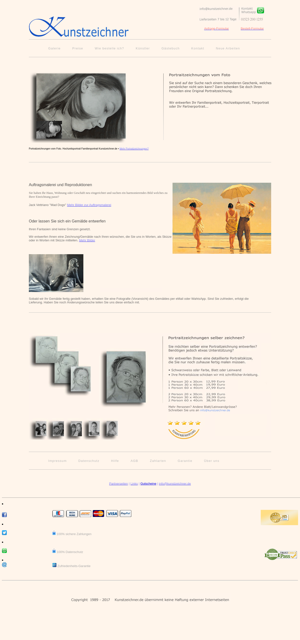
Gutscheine (148, 483)
